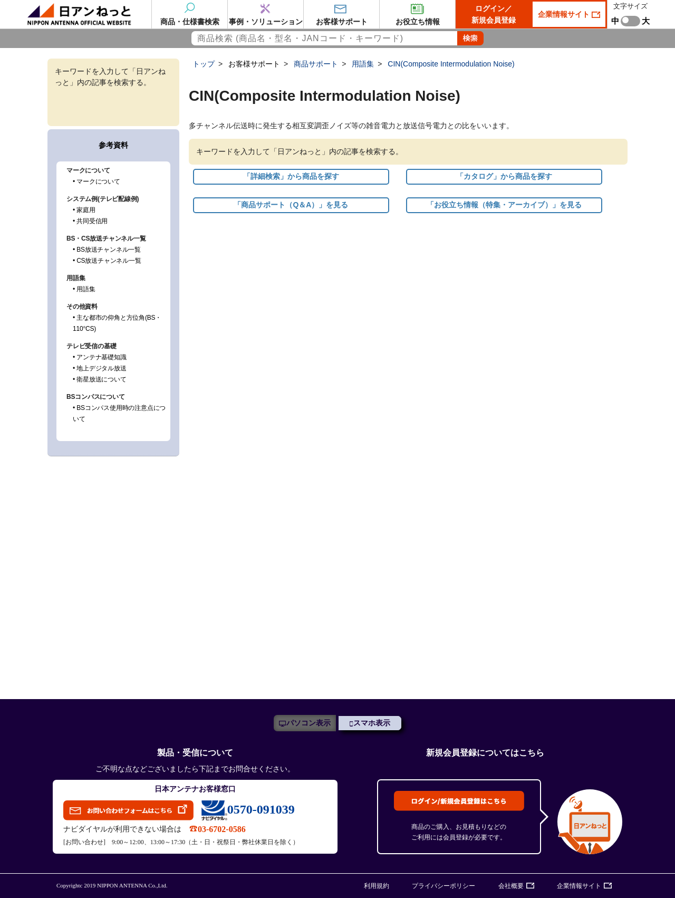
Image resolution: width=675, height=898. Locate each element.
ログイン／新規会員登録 (493, 14)
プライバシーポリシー (443, 886)
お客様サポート (254, 64)
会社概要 (511, 886)
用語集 (363, 64)
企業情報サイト (565, 14)
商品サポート (316, 64)
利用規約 (376, 886)
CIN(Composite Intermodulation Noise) (451, 64)
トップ (203, 64)
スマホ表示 (371, 723)
